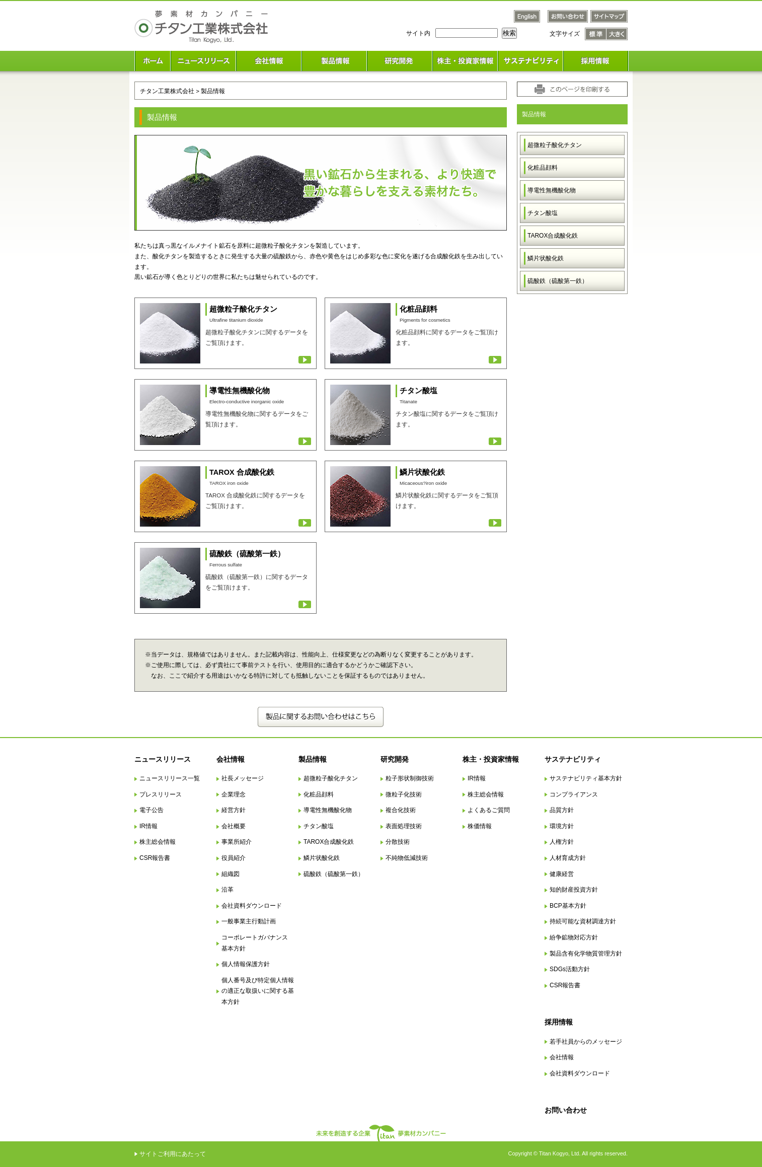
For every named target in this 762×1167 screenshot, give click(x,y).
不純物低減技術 (407, 857)
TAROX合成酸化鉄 (552, 235)
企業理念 (233, 794)
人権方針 (562, 841)
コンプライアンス (574, 794)
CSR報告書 (154, 857)
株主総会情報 (157, 841)
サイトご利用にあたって (172, 1153)
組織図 (230, 874)
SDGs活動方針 (570, 969)
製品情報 (312, 759)
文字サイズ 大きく (617, 34)
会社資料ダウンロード (251, 905)
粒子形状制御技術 (410, 778)
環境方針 (562, 826)
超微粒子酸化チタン (554, 145)
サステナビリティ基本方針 (586, 778)
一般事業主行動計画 (248, 921)
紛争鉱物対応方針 (574, 937)
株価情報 (480, 826)
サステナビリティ (573, 759)
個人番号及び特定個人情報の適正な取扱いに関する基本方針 (257, 991)
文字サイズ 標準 (595, 34)
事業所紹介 (236, 841)
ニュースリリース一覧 (169, 778)
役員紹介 (233, 857)
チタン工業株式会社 (167, 91)
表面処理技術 (404, 826)
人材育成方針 (568, 857)
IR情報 (148, 826)
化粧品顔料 (542, 167)
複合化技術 (401, 810)
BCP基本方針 (568, 905)
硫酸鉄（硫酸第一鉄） (557, 280)
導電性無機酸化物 (551, 190)
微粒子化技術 (404, 794)
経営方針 (233, 810)
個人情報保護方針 (245, 964)
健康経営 (562, 874)
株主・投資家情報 (491, 759)
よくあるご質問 (489, 810)
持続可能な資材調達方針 (583, 921)
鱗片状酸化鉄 (545, 258)
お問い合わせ (566, 1110)
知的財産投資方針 (574, 889)
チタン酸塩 (542, 212)
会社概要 (233, 826)
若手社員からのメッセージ (586, 1041)
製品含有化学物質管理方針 (586, 953)
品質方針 (562, 810)
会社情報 (230, 759)
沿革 (227, 889)
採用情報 (559, 1022)
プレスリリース (160, 794)
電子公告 (151, 810)
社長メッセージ (242, 778)
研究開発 (394, 759)
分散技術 (398, 841)
